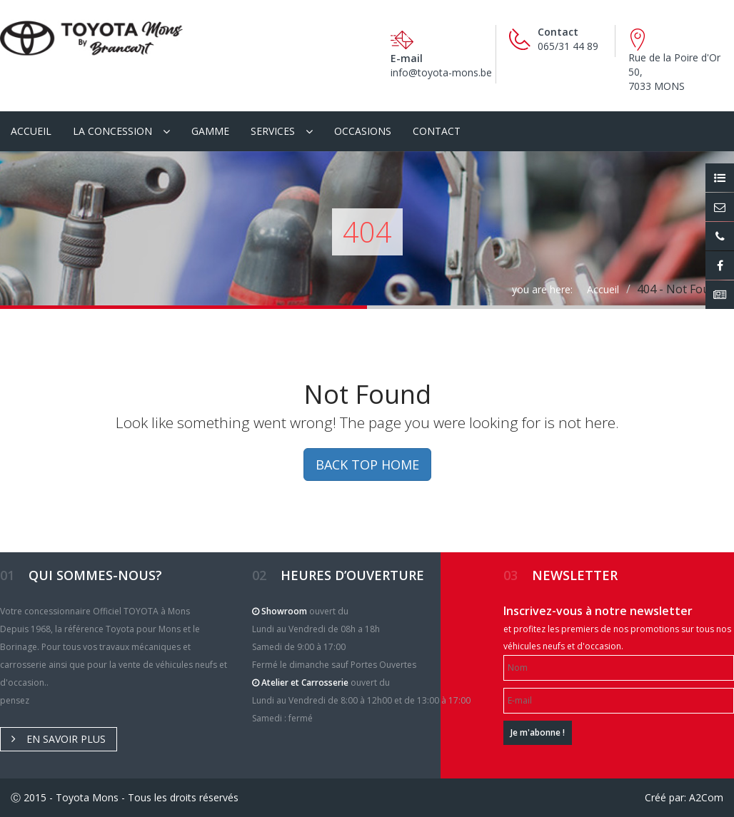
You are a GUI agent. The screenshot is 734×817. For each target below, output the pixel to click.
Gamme (210, 131)
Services (273, 131)
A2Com (706, 797)
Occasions (362, 131)
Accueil (31, 131)
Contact (437, 131)
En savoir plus (58, 739)
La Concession (112, 131)
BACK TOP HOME (367, 464)
